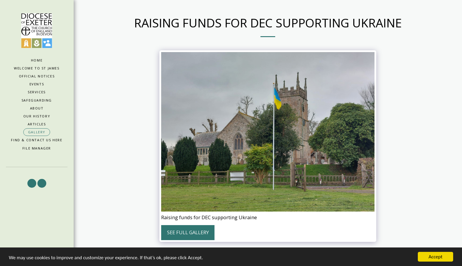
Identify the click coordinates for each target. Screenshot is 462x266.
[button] (31, 183)
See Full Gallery (188, 232)
